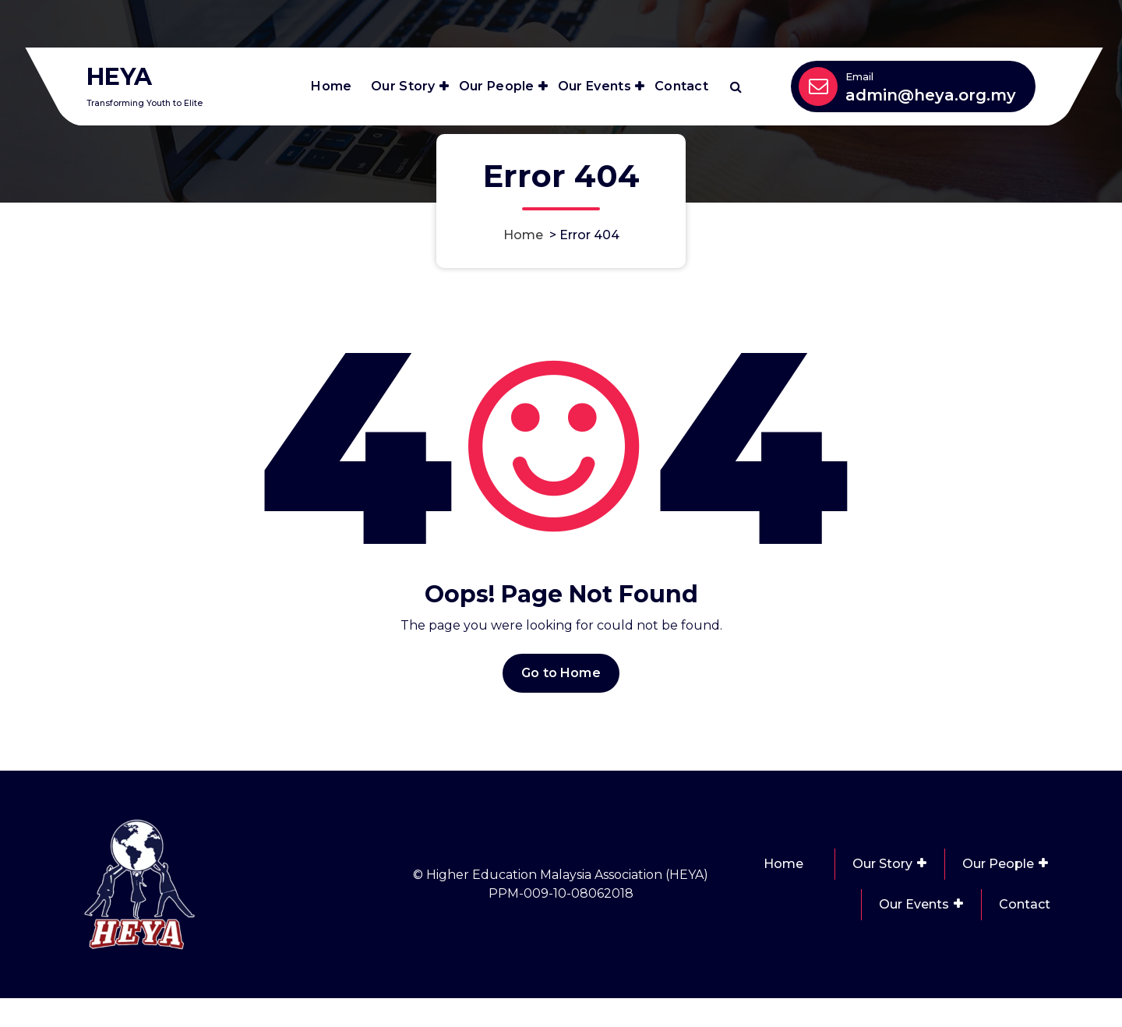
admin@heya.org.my (930, 95)
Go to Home (561, 767)
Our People (497, 86)
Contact (681, 86)
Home (331, 86)
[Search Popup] (736, 86)
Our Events (594, 86)
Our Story (403, 86)
